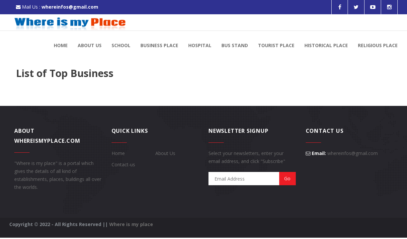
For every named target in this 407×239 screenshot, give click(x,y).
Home (61, 45)
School (121, 45)
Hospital (199, 45)
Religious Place (378, 45)
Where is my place (131, 224)
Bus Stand (234, 45)
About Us (90, 45)
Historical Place (326, 45)
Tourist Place (276, 45)
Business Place (159, 45)
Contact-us (123, 164)
